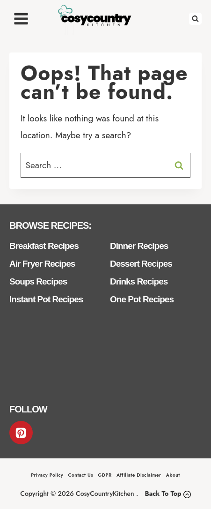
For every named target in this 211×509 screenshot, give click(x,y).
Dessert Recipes (141, 264)
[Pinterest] (21, 432)
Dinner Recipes (139, 246)
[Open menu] (21, 18)
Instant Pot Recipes (46, 299)
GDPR (104, 475)
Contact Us (80, 475)
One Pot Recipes (142, 299)
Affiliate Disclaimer (138, 475)
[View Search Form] (195, 19)
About (173, 475)
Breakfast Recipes (44, 246)
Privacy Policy (47, 475)
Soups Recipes (38, 281)
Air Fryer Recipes (42, 264)
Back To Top (163, 493)
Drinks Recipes (138, 281)
